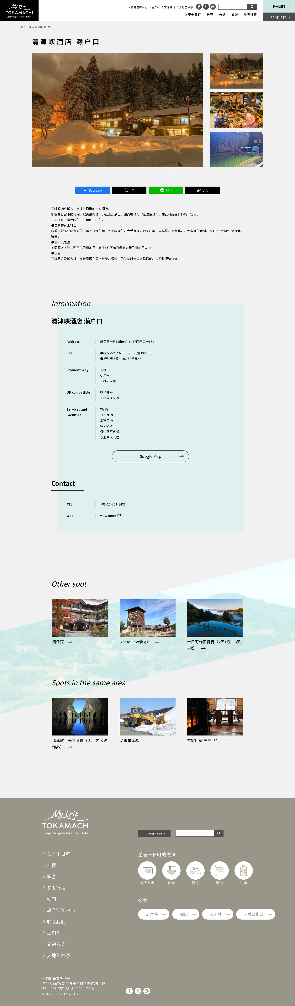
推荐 (210, 15)
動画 (51, 898)
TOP (22, 27)
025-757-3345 (61, 988)
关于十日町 (193, 15)
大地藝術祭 (254, 914)
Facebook (92, 190)
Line (166, 190)
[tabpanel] (117, 110)
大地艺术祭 (186, 7)
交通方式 (56, 943)
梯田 (184, 914)
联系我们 (278, 6)
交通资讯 (169, 7)
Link (202, 190)
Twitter (129, 190)
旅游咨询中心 (139, 7)
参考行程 (250, 15)
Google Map (150, 456)
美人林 (216, 914)
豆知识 (155, 7)
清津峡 (152, 914)
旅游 (234, 15)
